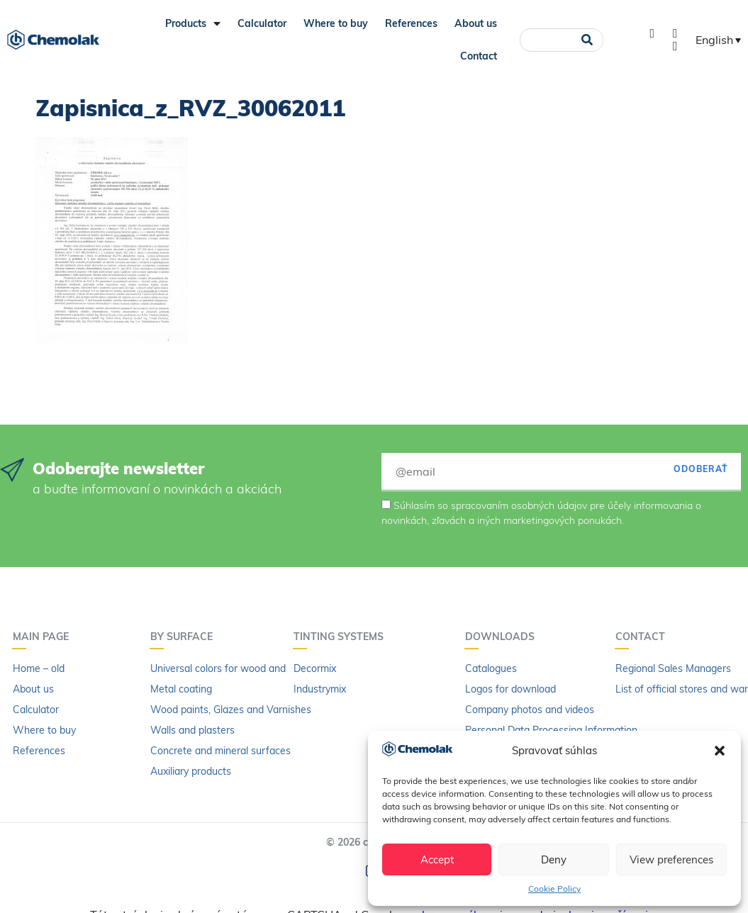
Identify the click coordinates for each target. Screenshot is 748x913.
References (411, 23)
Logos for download (510, 689)
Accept (437, 859)
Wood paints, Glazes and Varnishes (230, 709)
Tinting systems (342, 636)
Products (193, 23)
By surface (185, 636)
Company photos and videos (529, 709)
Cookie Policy (554, 888)
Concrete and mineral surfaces (220, 750)
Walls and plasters (192, 730)
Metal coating (181, 689)
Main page (44, 636)
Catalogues (491, 668)
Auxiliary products (190, 771)
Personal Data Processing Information (551, 730)
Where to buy (335, 23)
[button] (720, 751)
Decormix (315, 668)
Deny (553, 859)
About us (475, 23)
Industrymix (320, 689)
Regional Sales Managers (673, 668)
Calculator (262, 23)
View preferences (671, 859)
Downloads (503, 636)
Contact (478, 56)
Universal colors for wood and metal (232, 668)
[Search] (587, 40)
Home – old (39, 668)
